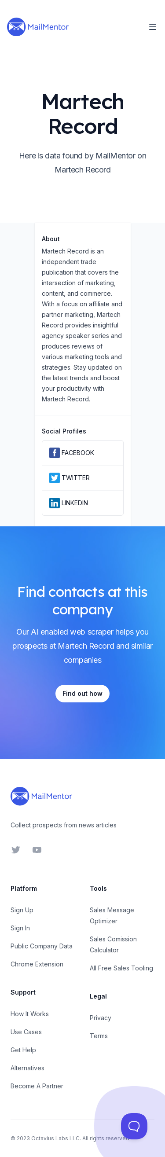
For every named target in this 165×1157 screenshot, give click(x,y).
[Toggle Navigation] (153, 27)
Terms (99, 1035)
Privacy (100, 1017)
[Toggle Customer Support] (134, 1126)
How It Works (30, 1013)
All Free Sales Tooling (121, 968)
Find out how (82, 693)
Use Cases (26, 1032)
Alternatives (27, 1068)
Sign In (20, 928)
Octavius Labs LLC (55, 1138)
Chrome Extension (37, 964)
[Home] (38, 27)
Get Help (23, 1050)
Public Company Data (42, 946)
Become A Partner (37, 1086)
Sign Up (22, 910)
